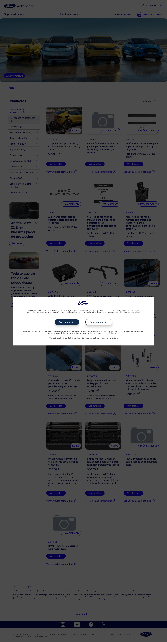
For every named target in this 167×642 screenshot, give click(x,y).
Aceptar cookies (67, 322)
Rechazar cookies (99, 322)
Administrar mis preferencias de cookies (125, 331)
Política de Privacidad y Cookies (74, 338)
